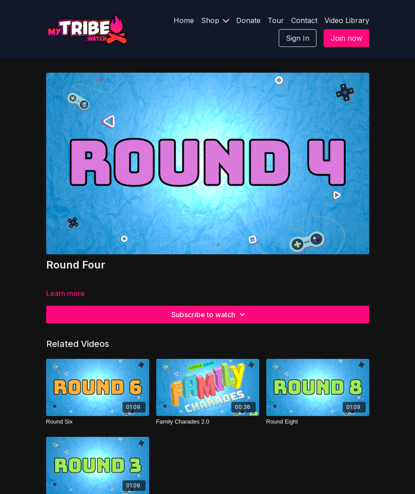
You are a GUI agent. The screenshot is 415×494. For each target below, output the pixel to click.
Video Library (346, 20)
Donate (248, 20)
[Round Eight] (317, 421)
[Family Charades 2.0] (207, 421)
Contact (304, 20)
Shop (215, 20)
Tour (276, 20)
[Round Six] (97, 421)
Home (184, 20)
